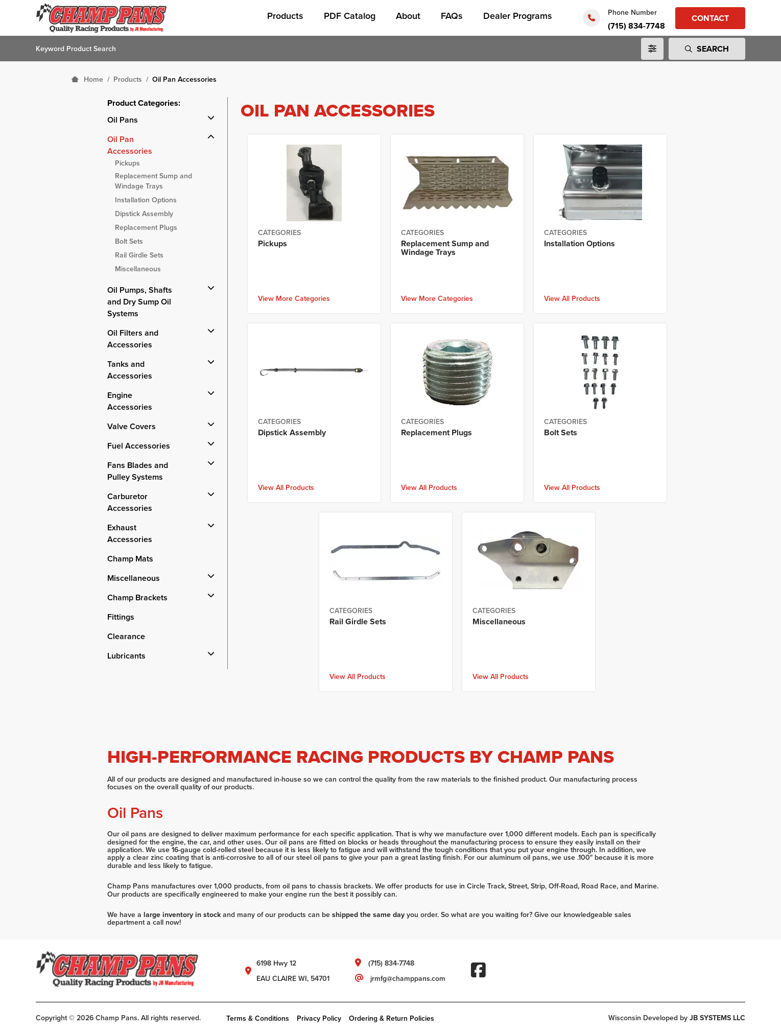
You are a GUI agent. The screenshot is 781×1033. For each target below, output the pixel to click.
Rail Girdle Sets (139, 255)
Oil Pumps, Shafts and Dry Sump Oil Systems (139, 301)
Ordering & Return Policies (391, 1018)
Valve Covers (131, 426)
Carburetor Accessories (129, 502)
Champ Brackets (137, 597)
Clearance (126, 636)
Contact (710, 18)
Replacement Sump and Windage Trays (153, 181)
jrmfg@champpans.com (407, 978)
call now (166, 922)
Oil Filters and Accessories (132, 338)
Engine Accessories (129, 401)
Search (707, 49)
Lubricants (126, 656)
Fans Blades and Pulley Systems (137, 471)
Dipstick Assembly (144, 213)
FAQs (452, 15)
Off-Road (563, 886)
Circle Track (486, 886)
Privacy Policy (319, 1018)
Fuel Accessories (138, 446)
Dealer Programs (517, 15)
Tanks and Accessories (129, 370)
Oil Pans (122, 120)
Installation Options (146, 200)
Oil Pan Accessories (129, 145)
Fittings (120, 617)
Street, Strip (526, 886)
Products (285, 15)
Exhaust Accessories (129, 533)
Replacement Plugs (146, 227)
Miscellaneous (138, 269)
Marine (645, 886)
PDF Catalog (349, 15)
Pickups (127, 163)
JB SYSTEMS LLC (717, 1018)
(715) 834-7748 (636, 26)
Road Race (599, 886)
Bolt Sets (129, 241)
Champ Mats (130, 559)
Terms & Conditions (257, 1018)
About (408, 15)
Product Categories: (143, 103)
